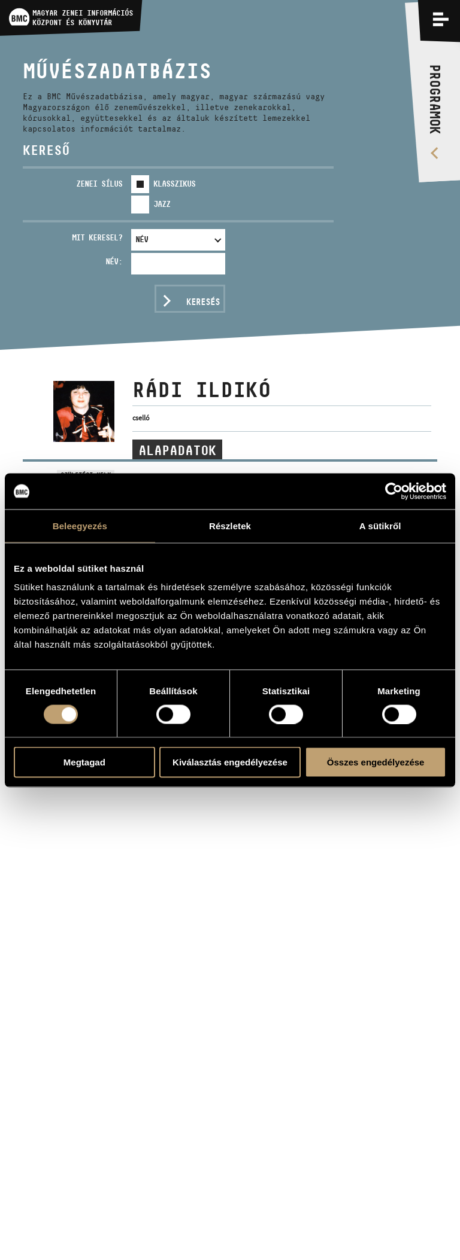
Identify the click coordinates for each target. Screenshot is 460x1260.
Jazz (161, 204)
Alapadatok (177, 450)
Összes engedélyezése (376, 762)
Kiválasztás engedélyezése (230, 762)
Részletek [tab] (230, 525)
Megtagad (84, 762)
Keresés (203, 302)
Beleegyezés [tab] (80, 525)
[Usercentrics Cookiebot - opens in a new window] (393, 491)
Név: (113, 261)
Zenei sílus (99, 183)
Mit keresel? (97, 237)
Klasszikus (174, 183)
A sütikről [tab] (380, 525)
